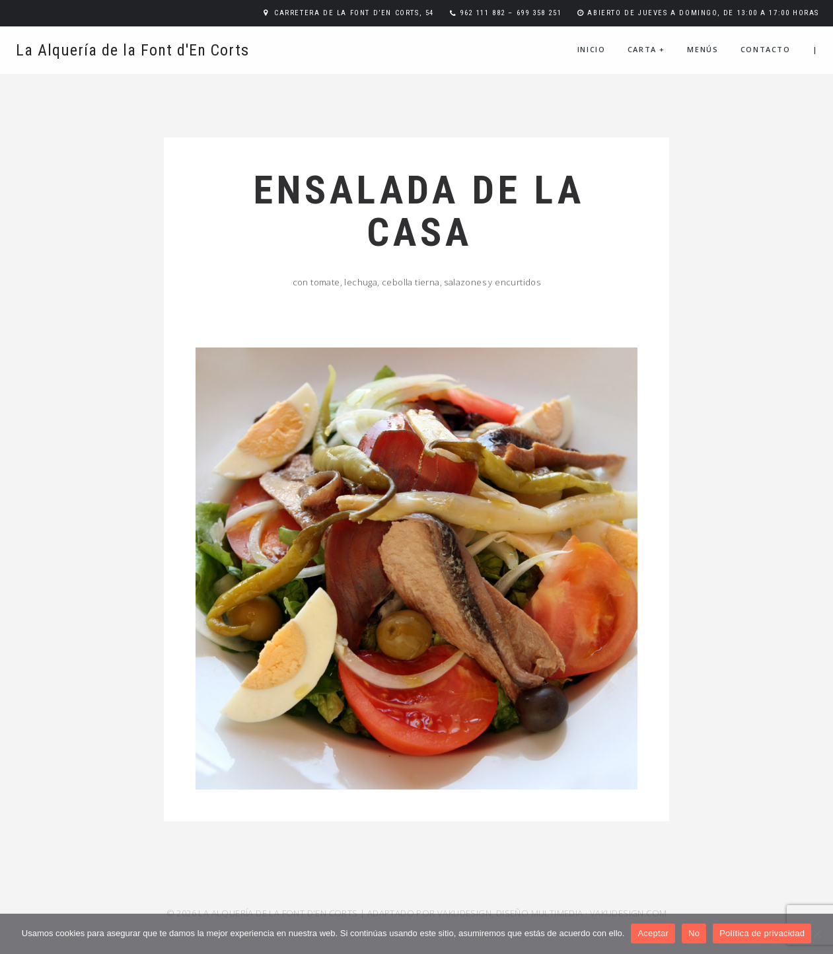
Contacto (766, 49)
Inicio (591, 49)
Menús (702, 49)
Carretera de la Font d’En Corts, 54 (354, 13)
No (694, 933)
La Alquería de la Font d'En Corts (132, 50)
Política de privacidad (762, 933)
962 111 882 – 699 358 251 (510, 13)
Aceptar (653, 933)
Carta (646, 49)
